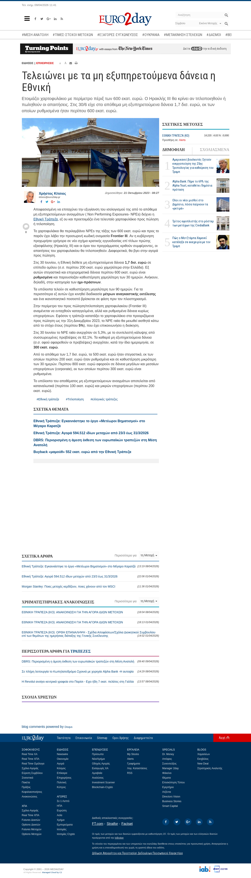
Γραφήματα (133, 763)
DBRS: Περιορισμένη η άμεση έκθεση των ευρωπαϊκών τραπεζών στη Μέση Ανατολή (90, 661)
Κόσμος (61, 768)
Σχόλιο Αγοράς (30, 768)
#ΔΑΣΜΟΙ (213, 35)
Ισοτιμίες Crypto (66, 834)
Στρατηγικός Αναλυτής (210, 768)
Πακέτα (26, 782)
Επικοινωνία (84, 738)
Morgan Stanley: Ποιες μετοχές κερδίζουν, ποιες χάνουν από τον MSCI (90, 586)
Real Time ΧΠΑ (30, 758)
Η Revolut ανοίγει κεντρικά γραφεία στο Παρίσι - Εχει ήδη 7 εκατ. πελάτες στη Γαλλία (90, 681)
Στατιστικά (27, 777)
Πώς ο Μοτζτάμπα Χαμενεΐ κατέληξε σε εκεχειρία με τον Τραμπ (191, 242)
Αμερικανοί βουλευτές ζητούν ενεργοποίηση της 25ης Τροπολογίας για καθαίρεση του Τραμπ (193, 166)
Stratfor (112, 824)
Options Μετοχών (32, 834)
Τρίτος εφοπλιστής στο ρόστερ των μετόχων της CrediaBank (193, 223)
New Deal (203, 763)
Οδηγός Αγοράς (101, 763)
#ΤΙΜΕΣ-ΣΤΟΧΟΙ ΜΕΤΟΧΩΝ (73, 35)
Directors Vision (171, 796)
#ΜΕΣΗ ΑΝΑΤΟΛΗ (35, 35)
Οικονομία (63, 758)
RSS (130, 773)
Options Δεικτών (31, 824)
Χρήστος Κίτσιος (52, 193)
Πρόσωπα (98, 754)
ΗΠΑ (59, 805)
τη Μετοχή (149, 555)
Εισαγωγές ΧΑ (100, 768)
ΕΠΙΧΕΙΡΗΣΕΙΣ (45, 63)
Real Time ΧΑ (29, 754)
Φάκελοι (167, 773)
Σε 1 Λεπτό (63, 801)
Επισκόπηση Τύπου (173, 782)
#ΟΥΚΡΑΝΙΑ (151, 35)
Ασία (59, 815)
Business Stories (171, 801)
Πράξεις (26, 787)
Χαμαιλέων (203, 754)
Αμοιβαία (97, 773)
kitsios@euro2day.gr (49, 197)
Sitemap (102, 738)
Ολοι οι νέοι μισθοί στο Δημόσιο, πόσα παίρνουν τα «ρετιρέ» (190, 204)
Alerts (182, 140)
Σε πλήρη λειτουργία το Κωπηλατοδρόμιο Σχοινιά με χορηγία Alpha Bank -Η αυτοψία (90, 671)
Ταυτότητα (63, 738)
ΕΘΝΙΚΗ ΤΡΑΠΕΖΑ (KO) (175, 135)
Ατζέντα (166, 791)
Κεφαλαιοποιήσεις (32, 791)
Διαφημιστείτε (143, 738)
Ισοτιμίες (62, 829)
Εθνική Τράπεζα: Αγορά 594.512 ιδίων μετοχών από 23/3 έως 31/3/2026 (90, 576)
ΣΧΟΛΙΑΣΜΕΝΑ (214, 150)
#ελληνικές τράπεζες (104, 399)
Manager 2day (170, 768)
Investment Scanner (103, 782)
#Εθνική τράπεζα (48, 399)
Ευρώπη (62, 810)
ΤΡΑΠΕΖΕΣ (80, 651)
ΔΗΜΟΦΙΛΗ (173, 150)
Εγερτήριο (168, 787)
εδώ (196, 49)
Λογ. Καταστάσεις (137, 768)
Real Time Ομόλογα (33, 763)
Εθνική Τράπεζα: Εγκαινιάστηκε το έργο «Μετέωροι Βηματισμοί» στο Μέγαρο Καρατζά (90, 566)
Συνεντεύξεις (169, 763)
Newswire (62, 754)
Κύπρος (61, 787)
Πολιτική (61, 782)
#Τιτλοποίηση (75, 399)
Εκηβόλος (203, 758)
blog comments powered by (47, 726)
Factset (127, 824)
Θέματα (166, 777)
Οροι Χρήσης (120, 738)
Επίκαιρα (62, 773)
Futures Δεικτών (31, 819)
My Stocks (133, 754)
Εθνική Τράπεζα (45, 219)
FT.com (97, 824)
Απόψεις (167, 758)
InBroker (119, 837)
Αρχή (222, 738)
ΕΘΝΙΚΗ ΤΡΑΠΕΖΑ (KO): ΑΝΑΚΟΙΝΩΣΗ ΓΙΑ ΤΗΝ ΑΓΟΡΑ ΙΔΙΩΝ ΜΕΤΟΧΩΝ (90, 612)
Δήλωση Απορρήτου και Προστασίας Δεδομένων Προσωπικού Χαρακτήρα (137, 853)
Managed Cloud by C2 (52, 872)
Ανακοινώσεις (29, 796)
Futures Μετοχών (32, 829)
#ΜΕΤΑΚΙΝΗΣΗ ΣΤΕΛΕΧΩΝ (183, 35)
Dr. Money (168, 754)
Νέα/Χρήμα (98, 758)
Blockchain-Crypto (102, 787)
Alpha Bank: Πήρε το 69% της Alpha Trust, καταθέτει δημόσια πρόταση (192, 185)
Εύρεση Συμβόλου (32, 773)
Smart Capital (170, 806)
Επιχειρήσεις (64, 777)
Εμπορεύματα (65, 824)
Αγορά (60, 763)
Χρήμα (60, 819)
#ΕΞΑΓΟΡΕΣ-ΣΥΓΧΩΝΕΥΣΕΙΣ (117, 35)
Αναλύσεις (98, 777)
